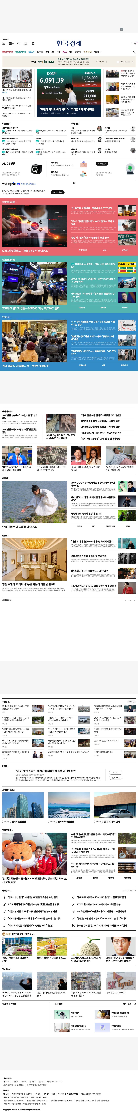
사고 (134, 1003)
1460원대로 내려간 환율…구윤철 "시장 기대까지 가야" (128, 112)
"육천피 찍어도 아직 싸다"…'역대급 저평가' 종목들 (66, 109)
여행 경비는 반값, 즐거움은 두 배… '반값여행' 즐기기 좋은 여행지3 (93, 836)
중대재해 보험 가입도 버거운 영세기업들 (83, 153)
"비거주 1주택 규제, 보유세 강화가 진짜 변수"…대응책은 (108, 707)
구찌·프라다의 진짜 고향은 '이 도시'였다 (88, 556)
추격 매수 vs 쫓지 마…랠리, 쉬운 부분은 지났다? (17, 131)
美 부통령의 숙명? (111, 152)
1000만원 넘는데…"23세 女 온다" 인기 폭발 (19, 417)
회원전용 (6, 123)
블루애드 (41, 1081)
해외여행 (111, 878)
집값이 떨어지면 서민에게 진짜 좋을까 (51, 994)
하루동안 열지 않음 (125, 62)
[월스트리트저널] (18, 43)
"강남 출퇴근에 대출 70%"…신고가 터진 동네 (101, 432)
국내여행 (95, 878)
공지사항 (58, 1003)
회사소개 (6, 1081)
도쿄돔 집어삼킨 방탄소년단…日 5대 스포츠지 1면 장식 (52, 468)
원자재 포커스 (40, 149)
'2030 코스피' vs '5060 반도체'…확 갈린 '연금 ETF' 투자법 (16, 106)
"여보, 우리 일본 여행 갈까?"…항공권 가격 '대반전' (30, 925)
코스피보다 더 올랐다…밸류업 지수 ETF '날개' (91, 208)
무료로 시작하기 (58, 192)
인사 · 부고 (127, 1003)
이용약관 (61, 1094)
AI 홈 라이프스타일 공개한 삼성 (106, 740)
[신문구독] (33, 43)
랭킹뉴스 (6, 890)
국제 (58, 52)
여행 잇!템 (127, 878)
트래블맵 (79, 878)
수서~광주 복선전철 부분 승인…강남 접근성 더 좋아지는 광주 (93, 323)
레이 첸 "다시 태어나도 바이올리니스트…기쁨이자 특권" (93, 499)
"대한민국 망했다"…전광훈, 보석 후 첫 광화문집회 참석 (16, 468)
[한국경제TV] (11, 43)
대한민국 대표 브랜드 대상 (22, 934)
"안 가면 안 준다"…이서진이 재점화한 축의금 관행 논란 (46, 771)
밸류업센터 (124, 365)
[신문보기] (3, 43)
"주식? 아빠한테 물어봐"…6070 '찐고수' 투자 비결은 (92, 223)
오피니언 (40, 52)
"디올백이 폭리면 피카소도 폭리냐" (116, 131)
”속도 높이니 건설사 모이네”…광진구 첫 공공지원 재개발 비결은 (61, 707)
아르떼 (5, 478)
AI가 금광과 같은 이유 (112, 141)
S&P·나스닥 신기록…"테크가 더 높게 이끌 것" (17, 153)
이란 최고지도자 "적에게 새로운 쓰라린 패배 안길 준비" (128, 73)
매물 (103, 365)
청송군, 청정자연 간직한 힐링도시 (51, 957)
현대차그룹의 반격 (107, 821)
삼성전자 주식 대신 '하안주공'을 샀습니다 (17, 91)
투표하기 (116, 772)
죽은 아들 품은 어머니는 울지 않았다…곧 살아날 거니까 (62, 742)
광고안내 (32, 1081)
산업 (52, 52)
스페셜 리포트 (8, 789)
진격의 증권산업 (14, 821)
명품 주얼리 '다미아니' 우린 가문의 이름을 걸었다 (29, 584)
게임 (70, 52)
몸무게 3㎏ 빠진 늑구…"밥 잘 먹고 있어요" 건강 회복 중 (60, 436)
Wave (65, 52)
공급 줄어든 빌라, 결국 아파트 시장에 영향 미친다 (86, 994)
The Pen (6, 969)
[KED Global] (26, 43)
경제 (47, 52)
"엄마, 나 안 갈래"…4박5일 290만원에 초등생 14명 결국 (33, 897)
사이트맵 (37, 1094)
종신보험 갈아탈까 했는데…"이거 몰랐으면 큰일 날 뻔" (15, 707)
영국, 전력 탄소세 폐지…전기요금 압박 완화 (51, 131)
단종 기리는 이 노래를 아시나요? (19, 526)
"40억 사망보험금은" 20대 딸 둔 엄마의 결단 (100, 438)
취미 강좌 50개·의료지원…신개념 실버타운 (25, 365)
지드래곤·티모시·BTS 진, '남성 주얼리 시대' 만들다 (93, 585)
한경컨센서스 (83, 250)
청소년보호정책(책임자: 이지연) (91, 1094)
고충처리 (23, 1081)
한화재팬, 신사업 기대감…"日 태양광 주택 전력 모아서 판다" (15, 719)
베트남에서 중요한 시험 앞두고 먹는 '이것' (89, 571)
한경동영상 (6, 600)
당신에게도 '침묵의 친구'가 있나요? (86, 513)
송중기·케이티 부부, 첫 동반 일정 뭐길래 (85, 468)
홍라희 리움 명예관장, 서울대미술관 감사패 (15, 753)
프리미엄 (88, 52)
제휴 (13, 1094)
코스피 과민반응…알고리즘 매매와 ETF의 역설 (50, 142)
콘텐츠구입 (19, 1094)
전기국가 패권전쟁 (61, 821)
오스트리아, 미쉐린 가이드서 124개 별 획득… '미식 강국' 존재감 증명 (93, 850)
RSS (53, 1094)
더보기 (96, 52)
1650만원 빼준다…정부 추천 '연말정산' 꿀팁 (19, 431)
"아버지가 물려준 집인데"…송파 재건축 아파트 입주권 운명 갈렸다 (16, 994)
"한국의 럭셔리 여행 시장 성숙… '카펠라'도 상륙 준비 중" (92, 865)
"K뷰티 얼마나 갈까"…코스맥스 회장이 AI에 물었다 (17, 114)
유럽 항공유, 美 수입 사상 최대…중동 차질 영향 (51, 153)
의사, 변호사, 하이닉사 (115, 992)
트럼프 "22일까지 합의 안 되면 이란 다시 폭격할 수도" (128, 86)
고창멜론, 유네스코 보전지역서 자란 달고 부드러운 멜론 (86, 959)
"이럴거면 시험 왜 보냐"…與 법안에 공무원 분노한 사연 (32, 911)
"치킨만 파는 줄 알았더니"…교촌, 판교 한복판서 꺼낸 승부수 (15, 730)
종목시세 (103, 308)
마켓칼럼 (38, 138)
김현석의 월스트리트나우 (10, 128)
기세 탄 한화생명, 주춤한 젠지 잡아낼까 (108, 730)
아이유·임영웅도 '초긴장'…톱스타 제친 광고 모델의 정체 (101, 911)
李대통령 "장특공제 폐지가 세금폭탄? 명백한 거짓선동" (128, 99)
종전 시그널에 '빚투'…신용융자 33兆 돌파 (90, 237)
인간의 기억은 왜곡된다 (103, 752)
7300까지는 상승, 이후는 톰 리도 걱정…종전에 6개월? (16, 142)
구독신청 (15, 1081)
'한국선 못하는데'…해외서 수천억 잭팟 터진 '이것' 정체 (16, 742)
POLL (4, 766)
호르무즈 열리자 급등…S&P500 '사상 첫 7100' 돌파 (30, 308)
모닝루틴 (78, 52)
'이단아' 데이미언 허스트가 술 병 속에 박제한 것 (92, 541)
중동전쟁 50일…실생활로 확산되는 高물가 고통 (83, 131)
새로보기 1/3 (131, 702)
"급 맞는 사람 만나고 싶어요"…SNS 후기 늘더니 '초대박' (102, 918)
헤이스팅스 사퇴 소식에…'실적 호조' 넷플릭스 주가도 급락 (92, 295)
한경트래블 (6, 830)
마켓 (125, 250)
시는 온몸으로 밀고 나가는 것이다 (83, 141)
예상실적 (82, 308)
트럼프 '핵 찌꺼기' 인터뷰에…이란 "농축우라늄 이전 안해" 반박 (93, 280)
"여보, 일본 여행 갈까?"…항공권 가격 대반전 (101, 415)
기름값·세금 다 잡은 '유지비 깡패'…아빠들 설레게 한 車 (60, 719)
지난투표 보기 (115, 778)
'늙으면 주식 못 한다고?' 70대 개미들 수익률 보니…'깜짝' (102, 925)
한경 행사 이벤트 (9, 1003)
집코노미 (31, 52)
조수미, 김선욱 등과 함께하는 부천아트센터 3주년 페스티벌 (93, 484)
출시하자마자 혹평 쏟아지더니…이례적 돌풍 (100, 421)
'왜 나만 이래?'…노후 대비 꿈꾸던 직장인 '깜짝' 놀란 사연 (61, 730)
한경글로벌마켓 (20, 52)
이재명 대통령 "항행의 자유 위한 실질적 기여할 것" (68, 752)
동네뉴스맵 (82, 365)
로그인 (133, 43)
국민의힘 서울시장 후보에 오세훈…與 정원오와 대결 (16, 99)
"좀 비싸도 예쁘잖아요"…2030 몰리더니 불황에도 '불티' (101, 897)
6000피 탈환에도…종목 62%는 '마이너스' (25, 250)
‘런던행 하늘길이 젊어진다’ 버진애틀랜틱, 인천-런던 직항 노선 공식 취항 (34, 880)
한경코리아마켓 (7, 52)
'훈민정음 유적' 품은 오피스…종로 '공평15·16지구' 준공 (92, 338)
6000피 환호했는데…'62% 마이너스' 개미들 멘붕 (98, 904)
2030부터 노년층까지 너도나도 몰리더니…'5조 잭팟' (107, 719)
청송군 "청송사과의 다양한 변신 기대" (16, 959)
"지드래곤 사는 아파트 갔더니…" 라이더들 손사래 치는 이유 (34, 918)
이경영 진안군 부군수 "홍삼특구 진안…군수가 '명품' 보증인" (120, 959)
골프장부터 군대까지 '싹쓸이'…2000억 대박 (100, 427)
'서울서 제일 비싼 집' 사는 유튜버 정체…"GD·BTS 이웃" (93, 353)
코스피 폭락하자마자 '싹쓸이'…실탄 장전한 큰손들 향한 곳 (33, 904)
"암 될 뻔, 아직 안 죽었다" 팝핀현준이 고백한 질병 (120, 468)
